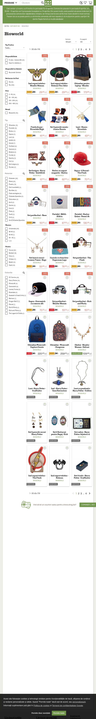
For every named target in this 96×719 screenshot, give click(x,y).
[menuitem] (80, 2)
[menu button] (11, 2)
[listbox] (86, 42)
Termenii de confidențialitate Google (67, 706)
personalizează (79, 702)
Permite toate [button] (58, 713)
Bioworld (37, 88)
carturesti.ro (15, 26)
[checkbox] (16, 60)
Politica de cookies (42, 706)
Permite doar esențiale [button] (41, 713)
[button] (32, 2)
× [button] (90, 7)
